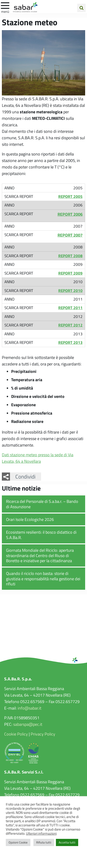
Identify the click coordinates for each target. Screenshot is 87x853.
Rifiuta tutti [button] (43, 842)
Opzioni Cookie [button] (18, 842)
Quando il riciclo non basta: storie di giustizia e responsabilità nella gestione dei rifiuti (43, 579)
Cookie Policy (16, 734)
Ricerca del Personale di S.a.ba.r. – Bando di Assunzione (42, 503)
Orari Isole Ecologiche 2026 (30, 519)
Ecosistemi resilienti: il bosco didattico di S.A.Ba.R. (41, 534)
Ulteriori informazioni (41, 833)
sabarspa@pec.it (27, 724)
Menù (5, 11)
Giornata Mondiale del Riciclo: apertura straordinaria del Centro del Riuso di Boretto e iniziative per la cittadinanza (40, 555)
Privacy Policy (43, 734)
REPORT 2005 (70, 196)
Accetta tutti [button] (67, 842)
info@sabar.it (29, 708)
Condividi (25, 476)
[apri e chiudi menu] (5, 5)
